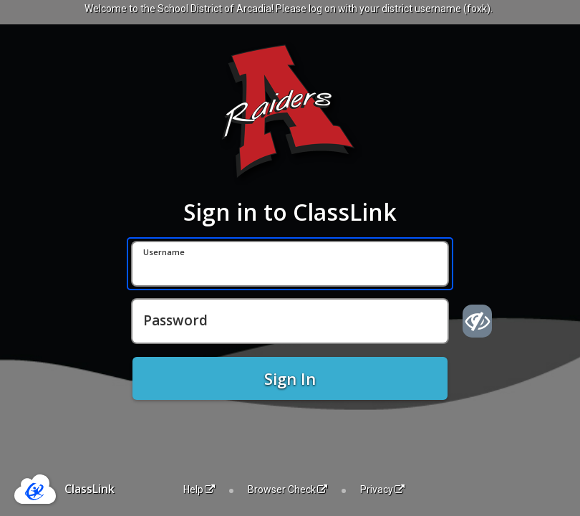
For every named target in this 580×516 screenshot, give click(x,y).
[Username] (290, 263)
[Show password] (477, 321)
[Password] (290, 321)
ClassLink (89, 489)
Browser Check (287, 489)
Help (199, 489)
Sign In (290, 378)
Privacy (382, 489)
